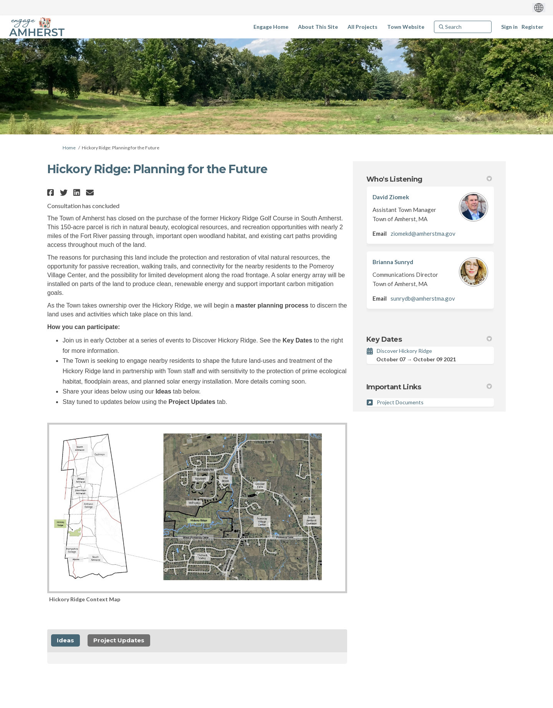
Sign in (509, 26)
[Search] (463, 27)
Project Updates (118, 640)
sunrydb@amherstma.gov (423, 298)
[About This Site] (318, 27)
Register (532, 26)
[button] (51, 193)
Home (69, 148)
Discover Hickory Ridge (404, 350)
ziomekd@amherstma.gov (423, 233)
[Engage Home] (271, 27)
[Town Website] (405, 27)
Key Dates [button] (429, 339)
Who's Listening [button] (429, 179)
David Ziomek (391, 197)
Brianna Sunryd (393, 261)
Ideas (65, 640)
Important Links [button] (429, 387)
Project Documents (400, 402)
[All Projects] (362, 27)
